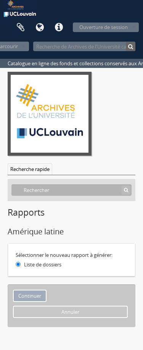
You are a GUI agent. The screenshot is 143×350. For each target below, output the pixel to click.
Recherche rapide (30, 169)
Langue (39, 27)
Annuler (70, 311)
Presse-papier (20, 27)
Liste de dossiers (42, 264)
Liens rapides (58, 27)
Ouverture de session (103, 27)
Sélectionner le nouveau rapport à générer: (64, 255)
